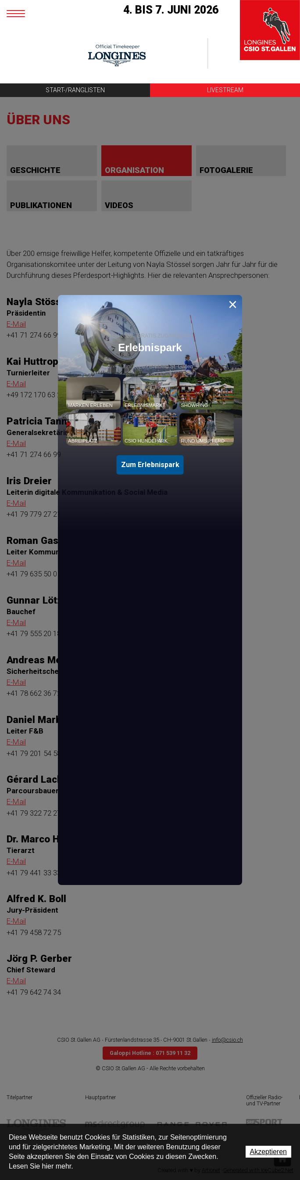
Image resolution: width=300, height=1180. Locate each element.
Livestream (225, 90)
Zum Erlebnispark (150, 464)
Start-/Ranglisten (75, 90)
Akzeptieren (268, 1151)
